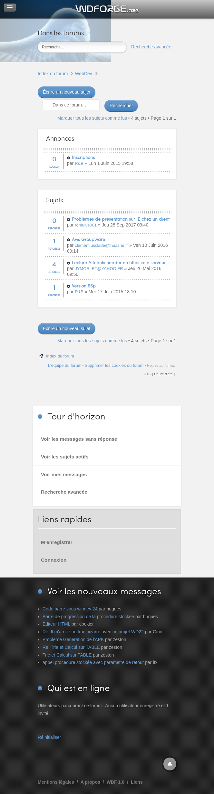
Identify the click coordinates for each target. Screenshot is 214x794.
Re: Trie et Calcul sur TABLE (71, 647)
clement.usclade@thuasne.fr (101, 245)
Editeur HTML (56, 624)
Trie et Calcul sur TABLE (67, 655)
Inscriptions (83, 157)
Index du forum (53, 73)
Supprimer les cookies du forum (114, 365)
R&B (79, 163)
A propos (90, 782)
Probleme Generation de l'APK (73, 639)
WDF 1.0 (115, 782)
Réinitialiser (49, 737)
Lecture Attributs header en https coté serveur (119, 262)
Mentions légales (56, 782)
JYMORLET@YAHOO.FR (99, 268)
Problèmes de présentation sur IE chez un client (121, 219)
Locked (54, 166)
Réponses (54, 228)
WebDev (83, 73)
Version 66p (84, 286)
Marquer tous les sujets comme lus (92, 118)
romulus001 (86, 225)
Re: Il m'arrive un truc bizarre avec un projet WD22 (93, 631)
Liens (137, 782)
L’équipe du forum (64, 365)
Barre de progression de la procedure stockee (88, 616)
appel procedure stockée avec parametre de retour (93, 662)
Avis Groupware (88, 239)
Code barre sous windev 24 (70, 608)
